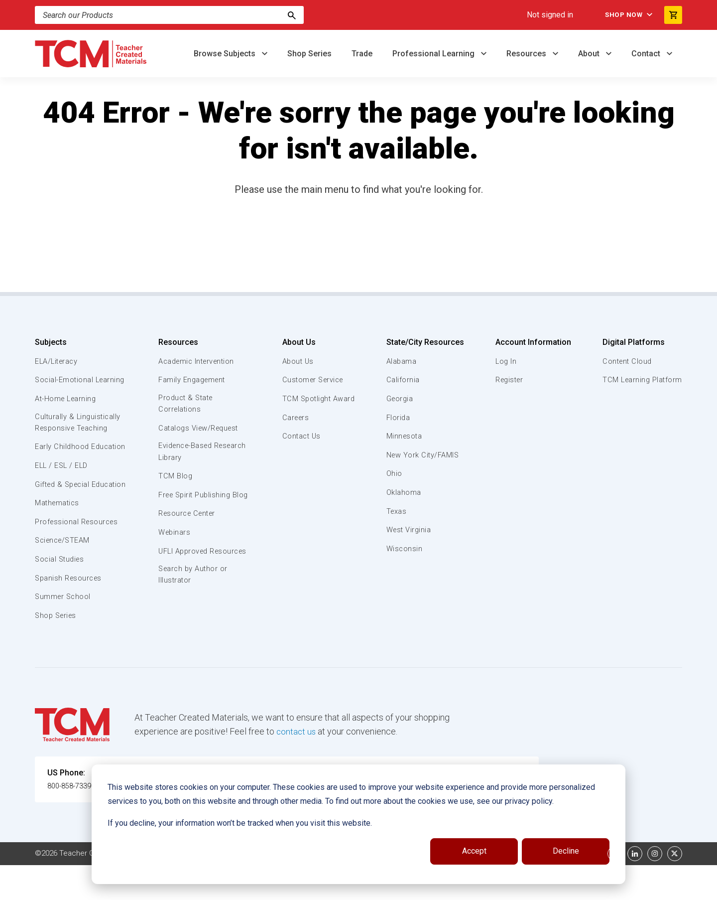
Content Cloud (626, 361)
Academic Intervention (198, 361)
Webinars (174, 545)
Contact (646, 53)
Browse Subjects (225, 53)
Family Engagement (192, 379)
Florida (398, 417)
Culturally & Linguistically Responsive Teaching (79, 434)
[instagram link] (654, 888)
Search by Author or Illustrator (193, 600)
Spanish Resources (70, 612)
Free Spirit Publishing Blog (195, 501)
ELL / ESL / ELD (63, 489)
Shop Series (309, 53)
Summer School (64, 631)
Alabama (401, 361)
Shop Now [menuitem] (618, 14)
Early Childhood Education (62, 464)
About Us (296, 342)
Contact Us (300, 436)
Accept (474, 851)
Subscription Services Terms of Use (325, 888)
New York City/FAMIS (423, 454)
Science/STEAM (64, 575)
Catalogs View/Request (199, 429)
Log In (505, 361)
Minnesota (404, 436)
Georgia (400, 398)
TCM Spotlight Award (318, 398)
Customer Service (312, 379)
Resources (527, 53)
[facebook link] (614, 888)
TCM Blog (174, 477)
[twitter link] (674, 888)
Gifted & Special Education (64, 513)
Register (509, 379)
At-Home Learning (67, 410)
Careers (294, 417)
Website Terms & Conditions (204, 888)
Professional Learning (434, 53)
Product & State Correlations (186, 404)
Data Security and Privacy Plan (507, 888)
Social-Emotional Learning (65, 385)
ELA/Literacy (57, 361)
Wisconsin (404, 548)
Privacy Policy (421, 888)
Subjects (51, 342)
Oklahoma (403, 492)
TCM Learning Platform (641, 379)
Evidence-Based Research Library (187, 453)
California (402, 379)
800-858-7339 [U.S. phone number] (72, 821)
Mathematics (58, 538)
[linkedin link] (634, 888)
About (589, 53)
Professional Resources (78, 557)
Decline (566, 851)
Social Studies (61, 594)
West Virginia (409, 529)
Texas (396, 511)
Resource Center (188, 526)
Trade (362, 53)
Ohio (394, 473)
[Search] (292, 15)
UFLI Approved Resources (183, 569)
